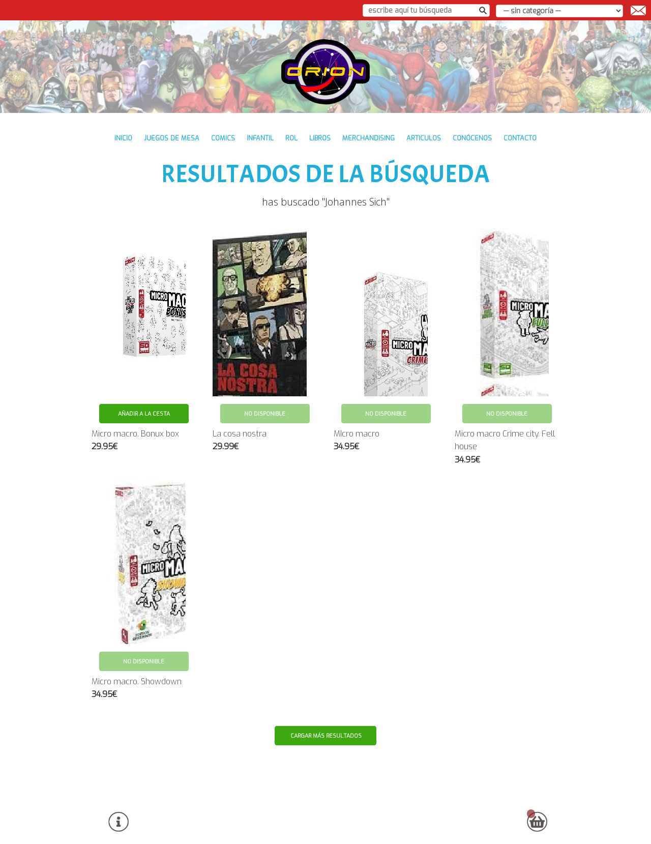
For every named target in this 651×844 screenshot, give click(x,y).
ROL (291, 138)
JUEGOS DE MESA (171, 138)
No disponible (264, 414)
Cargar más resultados (326, 736)
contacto (520, 138)
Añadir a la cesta (144, 414)
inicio (123, 138)
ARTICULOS (423, 138)
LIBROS (320, 138)
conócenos (472, 138)
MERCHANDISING (368, 138)
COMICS (223, 138)
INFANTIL (260, 138)
